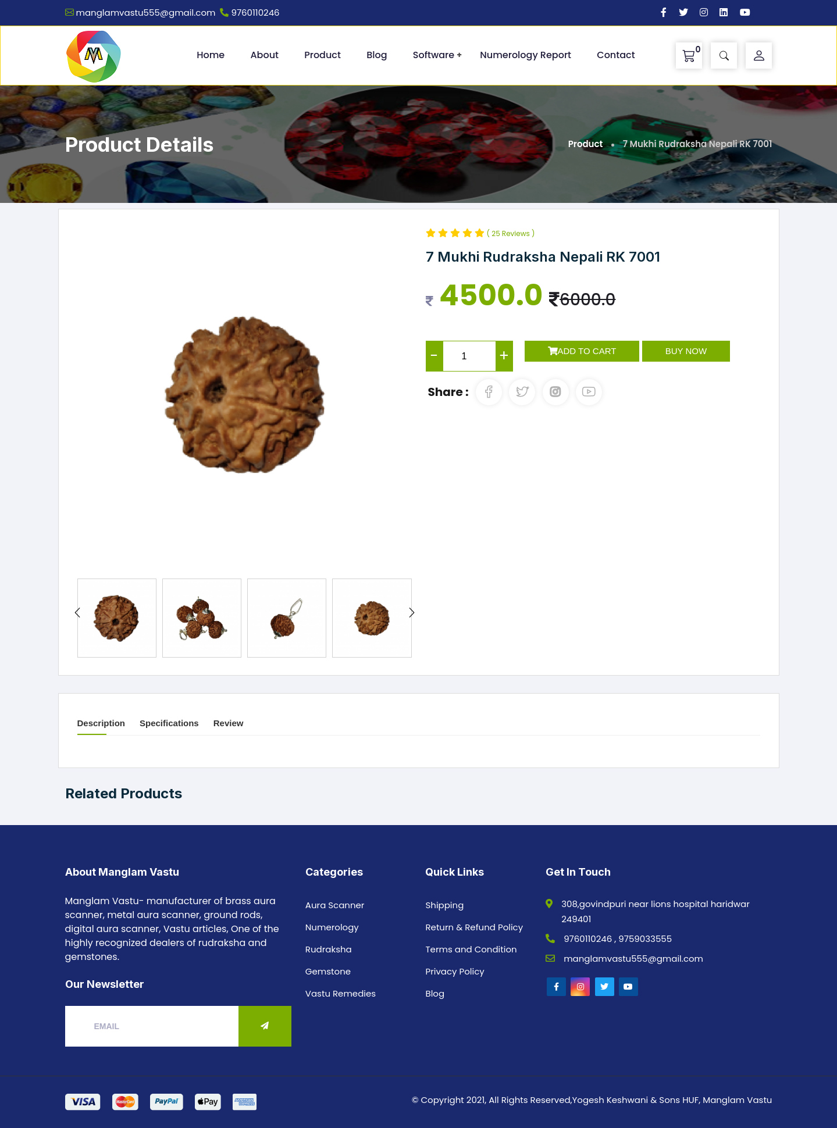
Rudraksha (328, 949)
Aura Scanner (335, 905)
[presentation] (77, 613)
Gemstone (328, 971)
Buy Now (686, 351)
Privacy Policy (454, 971)
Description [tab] (101, 723)
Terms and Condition (471, 949)
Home (211, 55)
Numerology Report (525, 55)
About (264, 55)
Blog (376, 55)
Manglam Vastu (737, 1100)
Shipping (444, 905)
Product (322, 55)
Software (433, 55)
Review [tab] (228, 723)
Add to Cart (582, 351)
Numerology (332, 927)
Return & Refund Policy (474, 927)
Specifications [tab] (169, 723)
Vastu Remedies (340, 993)
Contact (616, 55)
